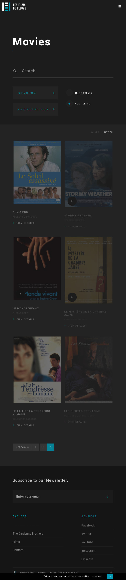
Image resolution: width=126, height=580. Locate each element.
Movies (32, 42)
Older (95, 133)
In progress (79, 93)
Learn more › (96, 576)
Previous (22, 448)
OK (110, 576)
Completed (78, 104)
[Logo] (14, 7)
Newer (108, 133)
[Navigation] (120, 6)
